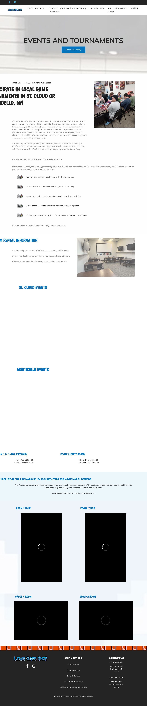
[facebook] (9, 2)
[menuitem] (30, 8)
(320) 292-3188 (116, 662)
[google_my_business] (15, 2)
